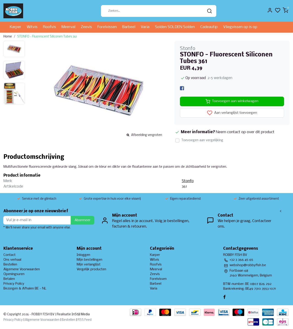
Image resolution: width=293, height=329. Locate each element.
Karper (15, 27)
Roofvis (49, 27)
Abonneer (82, 220)
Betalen (9, 279)
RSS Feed (85, 320)
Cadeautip (209, 27)
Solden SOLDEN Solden (175, 27)
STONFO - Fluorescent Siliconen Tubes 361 (47, 36)
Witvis (32, 27)
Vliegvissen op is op (240, 27)
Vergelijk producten (91, 269)
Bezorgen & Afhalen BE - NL (24, 288)
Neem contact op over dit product (245, 132)
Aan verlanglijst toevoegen (232, 113)
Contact (9, 255)
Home (7, 36)
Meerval (68, 27)
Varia (145, 27)
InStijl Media (80, 314)
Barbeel (128, 27)
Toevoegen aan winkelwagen (232, 101)
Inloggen (83, 255)
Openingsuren (13, 274)
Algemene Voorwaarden (21, 269)
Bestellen (10, 264)
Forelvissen (107, 27)
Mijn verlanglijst (88, 264)
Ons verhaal (12, 260)
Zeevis (86, 27)
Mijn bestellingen (89, 260)
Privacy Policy (13, 284)
